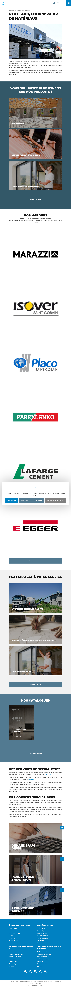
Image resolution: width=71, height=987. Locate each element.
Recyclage (40, 961)
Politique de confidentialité (44, 981)
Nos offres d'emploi (14, 933)
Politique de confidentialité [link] (55, 500)
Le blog (11, 952)
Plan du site (58, 981)
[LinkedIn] (35, 971)
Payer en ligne (41, 931)
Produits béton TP (42, 952)
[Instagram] (30, 971)
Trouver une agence (42, 938)
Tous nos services (35, 684)
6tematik (41, 985)
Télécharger (17, 736)
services (48, 774)
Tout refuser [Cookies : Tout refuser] (24, 500)
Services (39, 943)
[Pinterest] (40, 971)
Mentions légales (14, 981)
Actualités (12, 938)
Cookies (34, 981)
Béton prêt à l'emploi (43, 956)
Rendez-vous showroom (16, 954)
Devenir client (13, 961)
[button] (68, 3)
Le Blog (11, 935)
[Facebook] (25, 971)
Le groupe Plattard (14, 928)
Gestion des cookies (36, 983)
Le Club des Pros (42, 928)
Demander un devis (42, 935)
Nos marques (41, 940)
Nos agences (13, 931)
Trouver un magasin (15, 956)
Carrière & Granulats (43, 959)
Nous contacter (13, 940)
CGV (53, 981)
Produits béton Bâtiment (44, 954)
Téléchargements (42, 964)
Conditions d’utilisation (25, 981)
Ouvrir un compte (42, 933)
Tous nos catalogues (35, 753)
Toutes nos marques (35, 561)
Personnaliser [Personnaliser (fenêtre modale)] (38, 500)
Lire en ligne (17, 734)
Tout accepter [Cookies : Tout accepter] (12, 500)
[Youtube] (45, 971)
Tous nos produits (35, 199)
